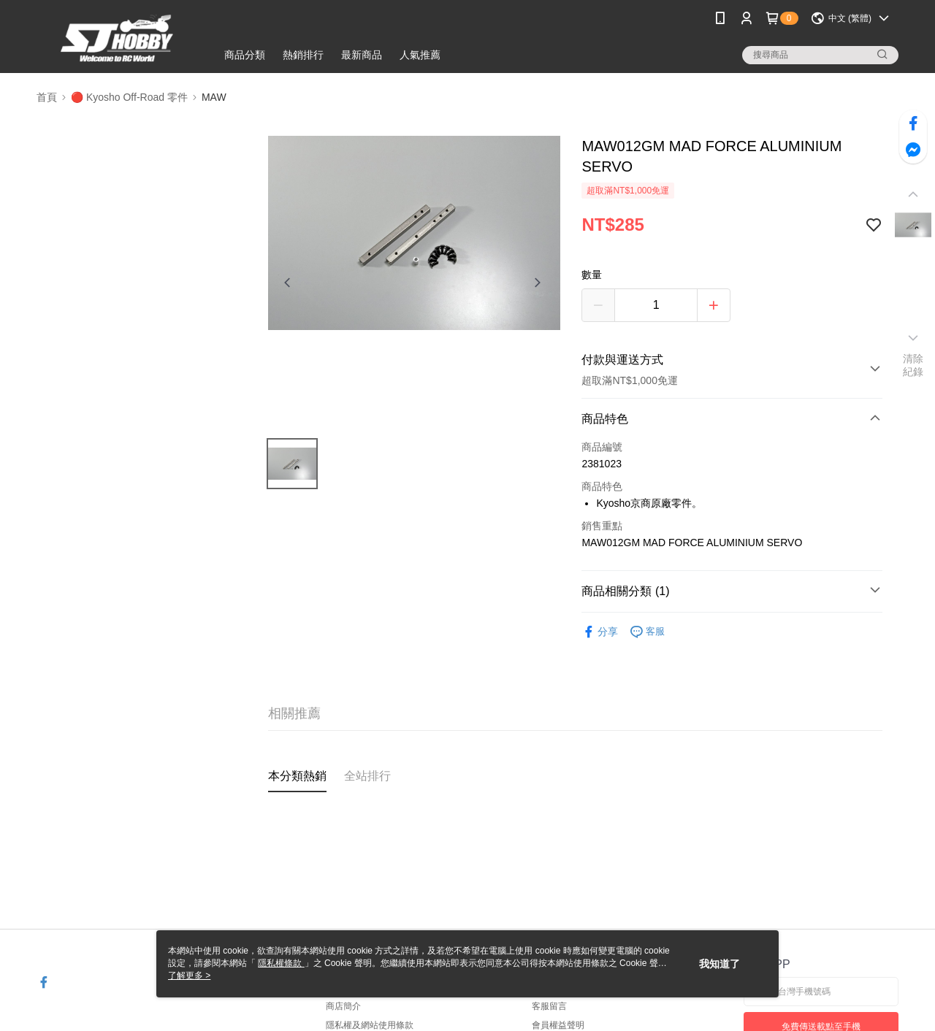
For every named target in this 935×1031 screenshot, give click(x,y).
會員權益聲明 (558, 1025)
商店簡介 (343, 1006)
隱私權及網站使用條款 (369, 1025)
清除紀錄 (913, 365)
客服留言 (549, 1006)
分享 (599, 632)
